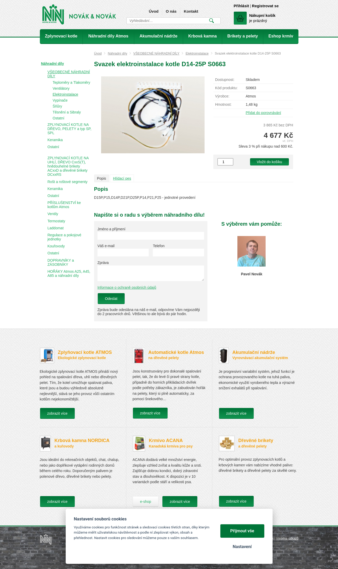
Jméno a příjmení (111, 229)
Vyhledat (212, 21)
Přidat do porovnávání (263, 113)
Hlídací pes (122, 178)
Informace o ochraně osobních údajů (126, 287)
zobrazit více (57, 413)
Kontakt (191, 11)
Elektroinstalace (197, 53)
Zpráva (103, 263)
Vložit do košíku (269, 162)
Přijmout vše (242, 530)
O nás (171, 11)
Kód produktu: (226, 88)
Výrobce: (222, 96)
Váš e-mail (106, 246)
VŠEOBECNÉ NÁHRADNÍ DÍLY (156, 53)
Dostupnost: (225, 80)
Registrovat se (265, 6)
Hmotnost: (223, 104)
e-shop (145, 501)
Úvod (154, 11)
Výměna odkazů (287, 538)
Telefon (158, 246)
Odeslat (111, 299)
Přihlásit (241, 6)
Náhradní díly (117, 53)
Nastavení (242, 546)
